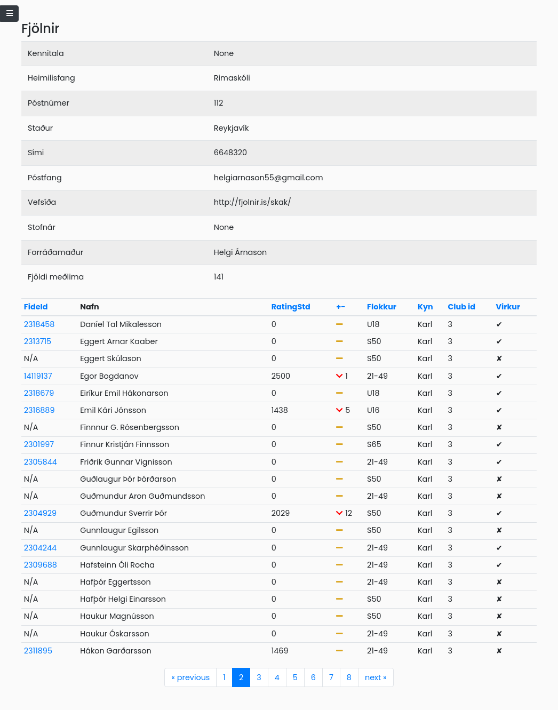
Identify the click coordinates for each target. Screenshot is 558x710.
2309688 (40, 565)
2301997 (39, 444)
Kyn (425, 306)
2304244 (40, 548)
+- (340, 306)
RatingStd (291, 306)
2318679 (39, 393)
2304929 (40, 513)
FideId (36, 306)
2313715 (37, 341)
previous (190, 677)
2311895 (38, 650)
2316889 (39, 410)
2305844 (40, 462)
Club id (461, 306)
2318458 (39, 324)
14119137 (38, 376)
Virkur (508, 306)
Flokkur (381, 306)
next (376, 677)
